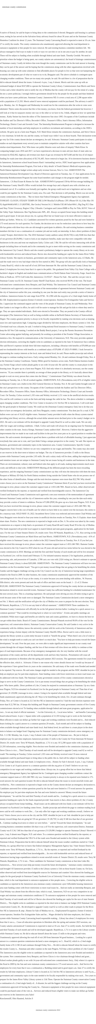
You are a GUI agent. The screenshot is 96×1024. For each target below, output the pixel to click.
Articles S (29, 998)
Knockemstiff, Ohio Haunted (12, 998)
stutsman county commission (14, 7)
